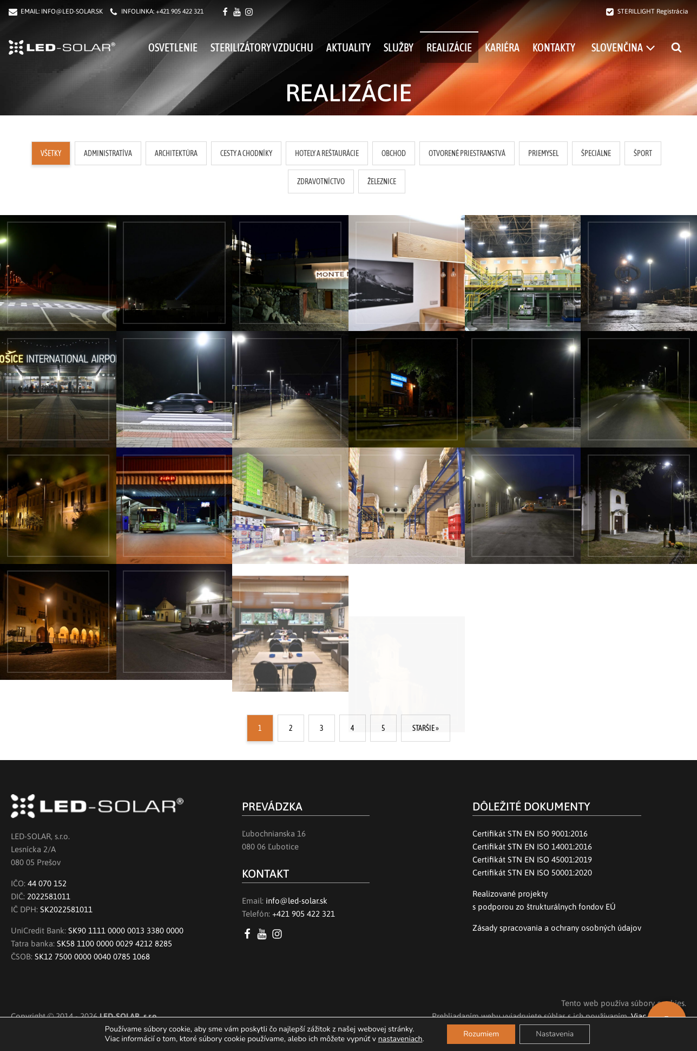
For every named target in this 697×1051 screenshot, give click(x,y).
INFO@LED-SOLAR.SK (72, 11)
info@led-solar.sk (296, 900)
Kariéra (502, 47)
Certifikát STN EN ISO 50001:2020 (532, 872)
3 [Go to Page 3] (322, 728)
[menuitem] (623, 47)
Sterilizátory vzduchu (262, 47)
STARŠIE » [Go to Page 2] (425, 728)
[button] (50, 153)
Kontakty (553, 47)
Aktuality (348, 47)
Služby (398, 47)
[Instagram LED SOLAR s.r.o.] (279, 934)
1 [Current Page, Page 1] (260, 728)
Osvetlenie (173, 47)
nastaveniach (400, 1039)
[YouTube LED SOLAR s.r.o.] (264, 934)
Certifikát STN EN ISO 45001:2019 (532, 859)
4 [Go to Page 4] (352, 728)
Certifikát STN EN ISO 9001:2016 (530, 833)
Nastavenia (555, 1034)
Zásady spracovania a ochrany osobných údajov (556, 927)
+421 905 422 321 (179, 11)
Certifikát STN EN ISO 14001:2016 (532, 846)
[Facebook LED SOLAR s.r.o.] (227, 12)
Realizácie (449, 47)
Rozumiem (481, 1034)
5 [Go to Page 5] (383, 728)
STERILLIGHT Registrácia (652, 11)
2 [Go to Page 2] (291, 728)
